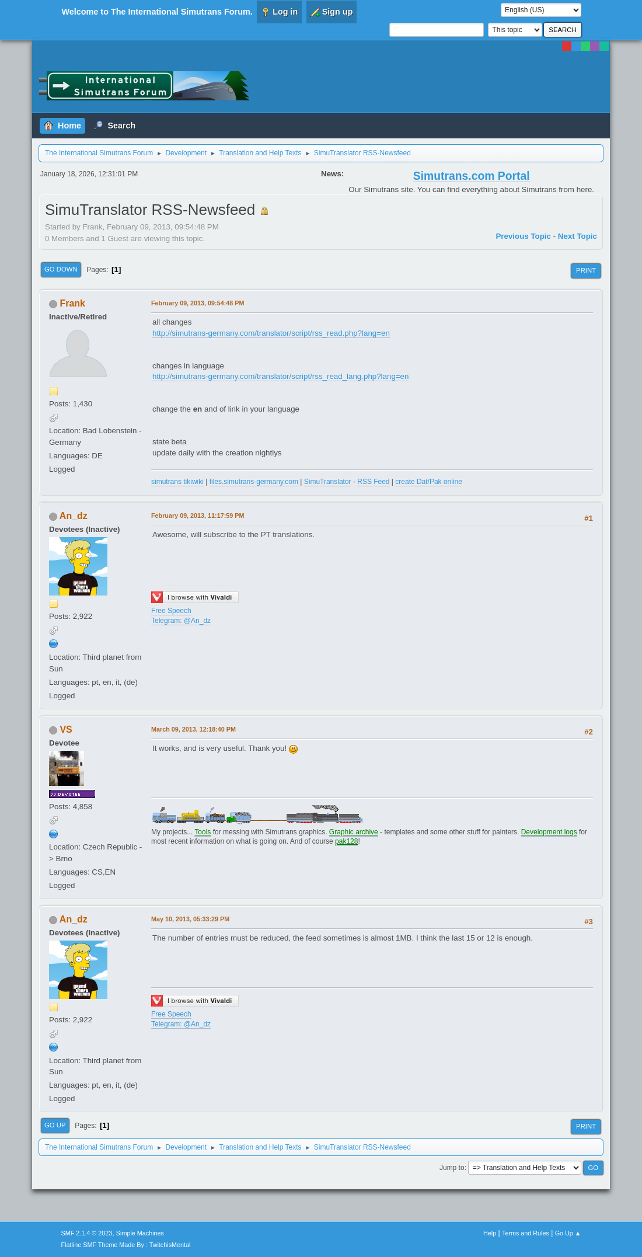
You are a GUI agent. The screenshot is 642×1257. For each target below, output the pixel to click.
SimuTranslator (327, 482)
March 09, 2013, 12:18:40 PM (193, 729)
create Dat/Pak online (428, 482)
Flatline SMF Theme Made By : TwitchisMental (126, 1244)
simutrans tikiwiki (177, 482)
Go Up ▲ (568, 1233)
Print (586, 270)
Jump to (452, 1168)
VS (66, 729)
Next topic (577, 236)
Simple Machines (140, 1233)
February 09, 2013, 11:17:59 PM (197, 515)
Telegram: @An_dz (181, 621)
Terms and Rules (525, 1233)
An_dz (74, 516)
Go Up (55, 1125)
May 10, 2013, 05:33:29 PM (190, 918)
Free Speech (171, 611)
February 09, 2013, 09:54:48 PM (197, 303)
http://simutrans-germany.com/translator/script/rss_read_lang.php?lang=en (280, 376)
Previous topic (523, 236)
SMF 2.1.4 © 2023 (87, 1233)
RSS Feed (373, 482)
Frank (72, 303)
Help (489, 1233)
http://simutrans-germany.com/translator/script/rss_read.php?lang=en (271, 333)
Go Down (61, 269)
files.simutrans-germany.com (254, 482)
